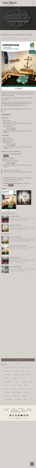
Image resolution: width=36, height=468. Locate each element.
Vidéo (31, 399)
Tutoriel (25, 399)
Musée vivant (22, 388)
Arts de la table (14, 371)
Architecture (23, 367)
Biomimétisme (7, 374)
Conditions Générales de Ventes (18, 411)
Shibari (23, 395)
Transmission (18, 399)
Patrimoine (6, 392)
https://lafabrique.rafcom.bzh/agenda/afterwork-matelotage (17, 172)
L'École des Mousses (14, 216)
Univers (13, 408)
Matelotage (26, 38)
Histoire (30, 381)
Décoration (6, 378)
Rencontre (18, 38)
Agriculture (14, 367)
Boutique (16, 374)
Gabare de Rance (8, 381)
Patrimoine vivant (16, 392)
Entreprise (14, 378)
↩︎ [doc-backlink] (19, 181)
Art (10, 38)
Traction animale (8, 399)
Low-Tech (13, 385)
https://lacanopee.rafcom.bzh (10, 181)
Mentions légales (15, 410)
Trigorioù (18, 418)
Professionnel (26, 392)
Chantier (29, 374)
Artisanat (13, 38)
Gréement (24, 381)
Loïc (15, 37)
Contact (6, 410)
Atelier (22, 38)
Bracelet (23, 374)
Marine (26, 385)
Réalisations (21, 408)
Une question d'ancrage (15, 266)
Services (29, 408)
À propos (7, 408)
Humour (6, 385)
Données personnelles (27, 410)
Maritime (6, 388)
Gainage (17, 381)
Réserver (6, 155)
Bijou (28, 371)
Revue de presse (15, 395)
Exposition (6, 38)
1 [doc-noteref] (29, 92)
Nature (29, 388)
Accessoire (6, 367)
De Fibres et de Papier (15, 225)
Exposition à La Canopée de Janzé (18, 246)
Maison (19, 385)
